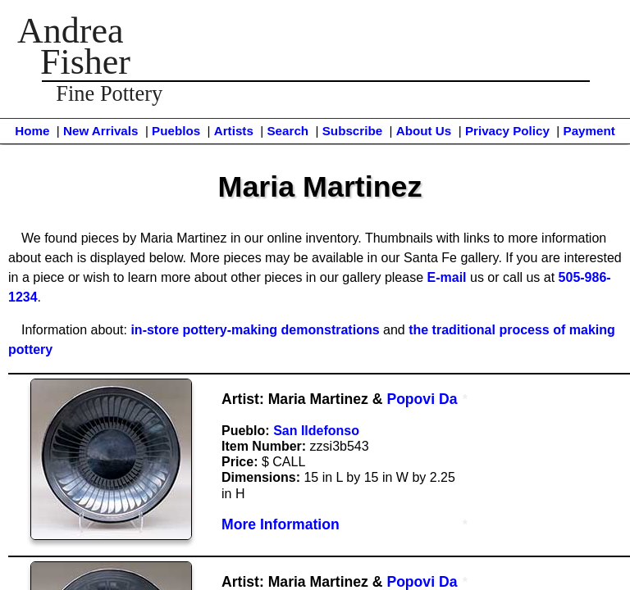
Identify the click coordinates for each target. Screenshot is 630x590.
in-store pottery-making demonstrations (254, 330)
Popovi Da (421, 399)
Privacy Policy (507, 131)
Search (287, 131)
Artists (233, 131)
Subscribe (352, 131)
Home (32, 131)
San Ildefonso (316, 431)
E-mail (447, 277)
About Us (424, 131)
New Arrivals (100, 131)
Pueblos (176, 131)
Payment (589, 131)
